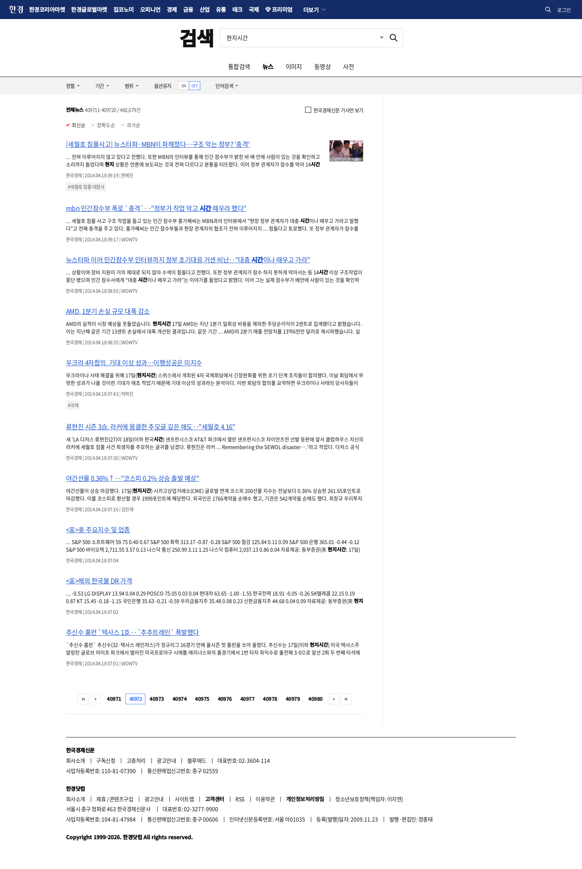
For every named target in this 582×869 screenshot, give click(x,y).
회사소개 (75, 760)
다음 (334, 699)
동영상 (322, 66)
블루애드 (196, 760)
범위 (129, 85)
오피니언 (150, 9)
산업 (204, 9)
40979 (293, 698)
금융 (188, 9)
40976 (225, 698)
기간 (99, 85)
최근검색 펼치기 (376, 37)
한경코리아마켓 (47, 9)
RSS (239, 799)
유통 (221, 9)
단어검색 (224, 85)
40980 (315, 698)
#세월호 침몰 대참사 (86, 186)
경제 (172, 9)
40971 (114, 698)
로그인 (564, 9)
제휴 (101, 799)
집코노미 (123, 9)
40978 (270, 698)
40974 (179, 698)
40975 (202, 698)
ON (183, 85)
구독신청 (105, 760)
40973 (157, 698)
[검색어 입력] (302, 38)
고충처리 (136, 760)
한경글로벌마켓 (89, 9)
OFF (194, 85)
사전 (348, 66)
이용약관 (265, 799)
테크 (237, 9)
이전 (95, 699)
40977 (247, 698)
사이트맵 (184, 799)
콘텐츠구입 (121, 799)
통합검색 (239, 66)
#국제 (73, 405)
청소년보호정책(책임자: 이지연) (369, 799)
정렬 (70, 85)
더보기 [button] (310, 9)
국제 (254, 9)
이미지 (294, 66)
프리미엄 (282, 9)
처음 (83, 699)
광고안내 (166, 760)
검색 (196, 37)
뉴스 (267, 66)
